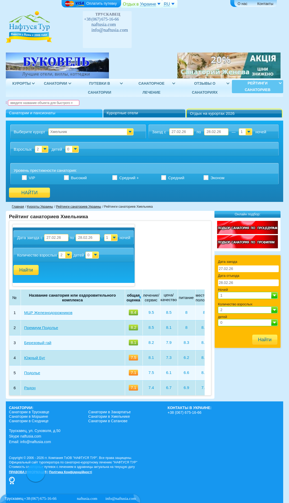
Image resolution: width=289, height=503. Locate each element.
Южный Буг (34, 357)
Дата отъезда (228, 276)
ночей (260, 132)
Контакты (265, 4)
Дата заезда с (30, 237)
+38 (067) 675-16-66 (101, 19)
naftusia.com (103, 24)
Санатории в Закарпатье (109, 412)
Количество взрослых (37, 255)
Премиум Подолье (41, 327)
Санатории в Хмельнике (109, 416)
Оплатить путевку (91, 4)
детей (57, 149)
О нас (242, 4)
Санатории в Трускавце (29, 412)
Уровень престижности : (45, 170)
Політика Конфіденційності (70, 472)
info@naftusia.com (109, 30)
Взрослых (23, 149)
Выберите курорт (29, 132)
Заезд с (159, 132)
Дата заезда (227, 262)
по (199, 132)
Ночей (223, 290)
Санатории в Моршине (28, 416)
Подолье (32, 373)
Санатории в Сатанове (107, 421)
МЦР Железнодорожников (48, 312)
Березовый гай (37, 342)
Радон (29, 388)
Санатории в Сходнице (29, 421)
